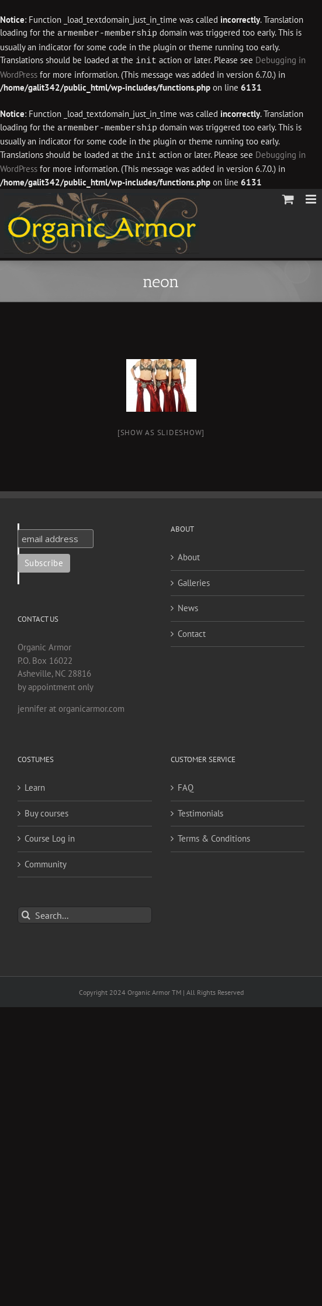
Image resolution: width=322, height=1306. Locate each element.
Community (46, 861)
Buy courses (46, 810)
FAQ (185, 785)
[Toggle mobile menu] (312, 197)
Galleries (194, 580)
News (188, 605)
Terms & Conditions (214, 836)
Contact (192, 631)
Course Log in (50, 836)
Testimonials (200, 810)
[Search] (26, 912)
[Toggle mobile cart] (288, 197)
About (189, 554)
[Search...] (85, 912)
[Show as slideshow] (161, 430)
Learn (35, 785)
